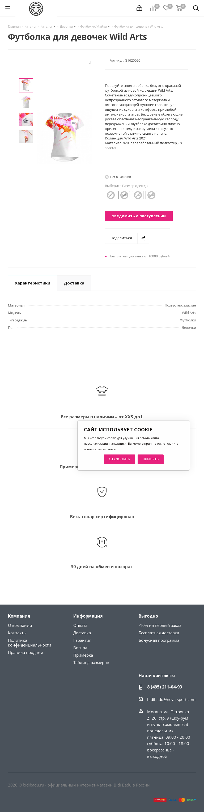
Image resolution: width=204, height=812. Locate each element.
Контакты (17, 632)
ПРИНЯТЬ (151, 459)
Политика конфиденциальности (29, 642)
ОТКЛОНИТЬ (119, 459)
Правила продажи (25, 652)
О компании (20, 625)
